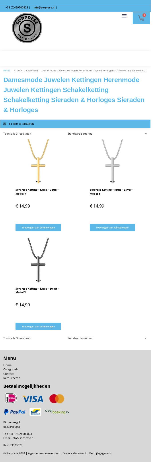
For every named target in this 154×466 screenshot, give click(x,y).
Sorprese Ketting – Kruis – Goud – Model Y (37, 191)
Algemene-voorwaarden (44, 453)
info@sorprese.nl (23, 438)
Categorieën (11, 369)
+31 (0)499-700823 (20, 434)
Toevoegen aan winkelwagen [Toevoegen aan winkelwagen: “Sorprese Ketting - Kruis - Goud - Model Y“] (38, 227)
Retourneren (11, 378)
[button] (124, 15)
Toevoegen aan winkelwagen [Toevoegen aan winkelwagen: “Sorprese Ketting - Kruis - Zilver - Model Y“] (112, 227)
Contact (8, 374)
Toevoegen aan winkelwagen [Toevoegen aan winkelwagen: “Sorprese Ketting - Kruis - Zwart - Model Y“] (38, 326)
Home (6, 70)
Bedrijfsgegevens (100, 453)
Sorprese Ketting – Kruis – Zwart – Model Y (37, 290)
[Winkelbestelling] (108, 134)
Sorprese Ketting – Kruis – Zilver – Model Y (111, 191)
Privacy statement (74, 453)
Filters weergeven (18, 124)
